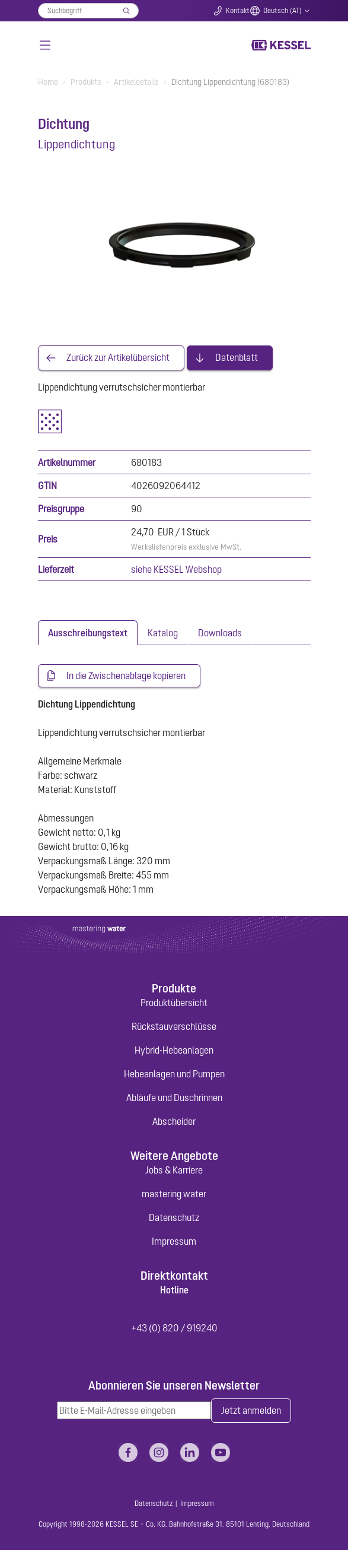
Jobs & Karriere (174, 1171)
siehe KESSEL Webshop (176, 569)
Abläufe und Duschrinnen (174, 1098)
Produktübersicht (174, 1003)
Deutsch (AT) (282, 11)
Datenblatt (236, 358)
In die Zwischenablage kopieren (126, 676)
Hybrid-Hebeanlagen (174, 1051)
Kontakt (238, 11)
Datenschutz (174, 1218)
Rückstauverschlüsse (174, 1027)
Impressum (174, 1242)
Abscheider (174, 1122)
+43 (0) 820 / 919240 (174, 1328)
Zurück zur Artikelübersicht (118, 358)
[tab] (88, 632)
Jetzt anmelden (251, 1412)
